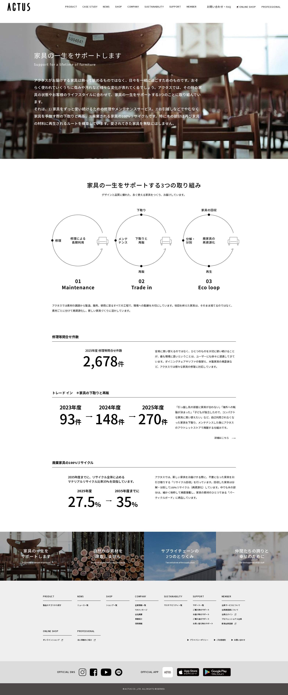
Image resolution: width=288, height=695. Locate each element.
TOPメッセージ (141, 610)
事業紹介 (138, 619)
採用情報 (138, 623)
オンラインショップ (53, 640)
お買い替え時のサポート (203, 623)
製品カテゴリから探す (52, 605)
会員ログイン (229, 614)
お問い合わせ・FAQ (219, 7)
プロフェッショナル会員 (232, 619)
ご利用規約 (221, 640)
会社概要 (138, 614)
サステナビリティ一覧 (173, 605)
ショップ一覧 (111, 605)
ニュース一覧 (82, 605)
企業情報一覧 (140, 605)
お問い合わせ (239, 640)
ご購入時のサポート (201, 610)
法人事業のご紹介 (86, 640)
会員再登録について (230, 610)
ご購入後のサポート (201, 619)
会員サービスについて (231, 605)
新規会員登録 (229, 623)
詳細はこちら (222, 438)
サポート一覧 (198, 605)
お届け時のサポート (201, 614)
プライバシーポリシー (199, 640)
